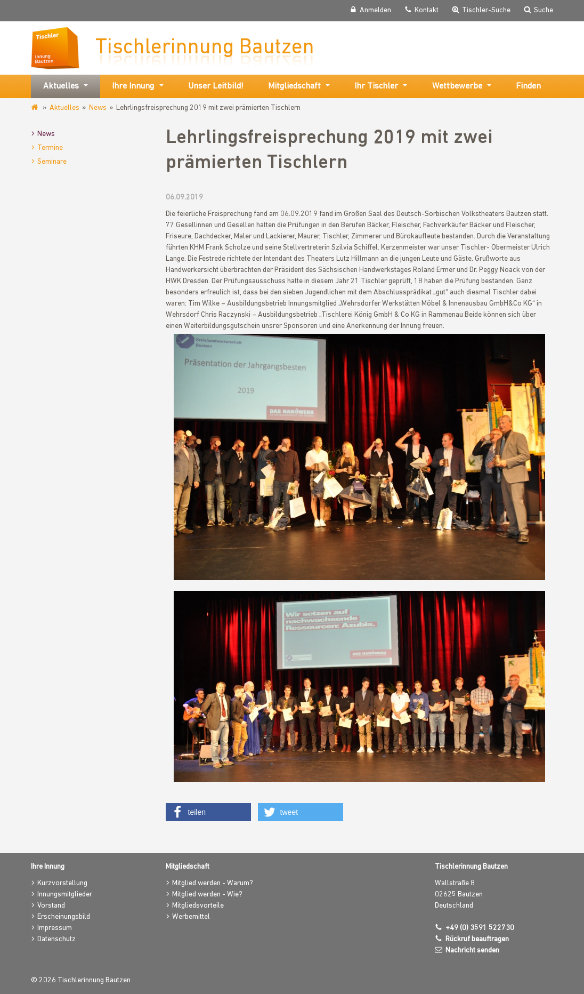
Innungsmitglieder (64, 895)
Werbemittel (191, 917)
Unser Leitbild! (216, 86)
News (98, 108)
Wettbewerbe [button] (457, 86)
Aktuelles (64, 108)
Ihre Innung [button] (133, 86)
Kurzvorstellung (62, 883)
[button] (208, 812)
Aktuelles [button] (61, 86)
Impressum (54, 928)
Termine (50, 148)
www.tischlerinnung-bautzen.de (35, 107)
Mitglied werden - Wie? (207, 895)
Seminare (52, 162)
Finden (528, 86)
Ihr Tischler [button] (376, 86)
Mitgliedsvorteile (198, 906)
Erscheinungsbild (63, 917)
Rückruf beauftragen (477, 939)
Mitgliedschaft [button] (294, 86)
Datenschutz (56, 939)
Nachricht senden (472, 951)
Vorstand (51, 906)
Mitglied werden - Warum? (212, 883)
